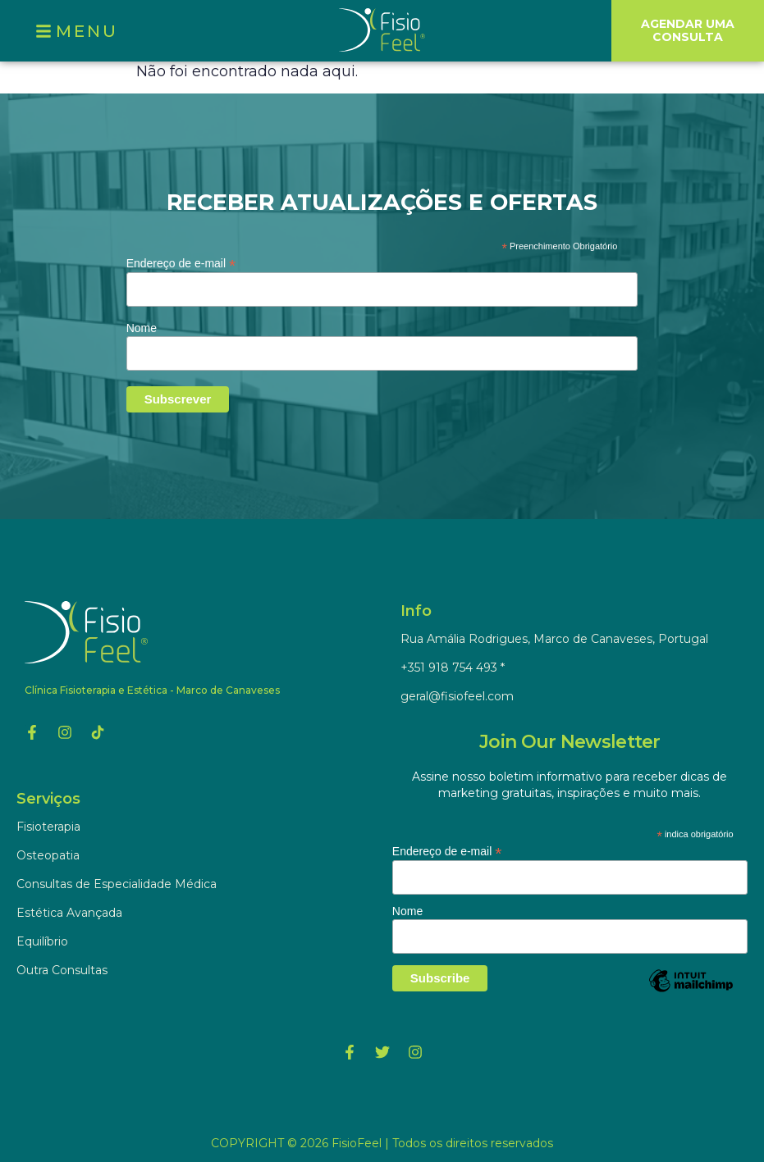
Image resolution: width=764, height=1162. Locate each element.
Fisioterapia (48, 826)
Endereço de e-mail (181, 263)
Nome (141, 328)
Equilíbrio (42, 941)
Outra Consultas (62, 970)
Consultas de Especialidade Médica (116, 884)
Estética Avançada (69, 912)
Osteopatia (48, 855)
